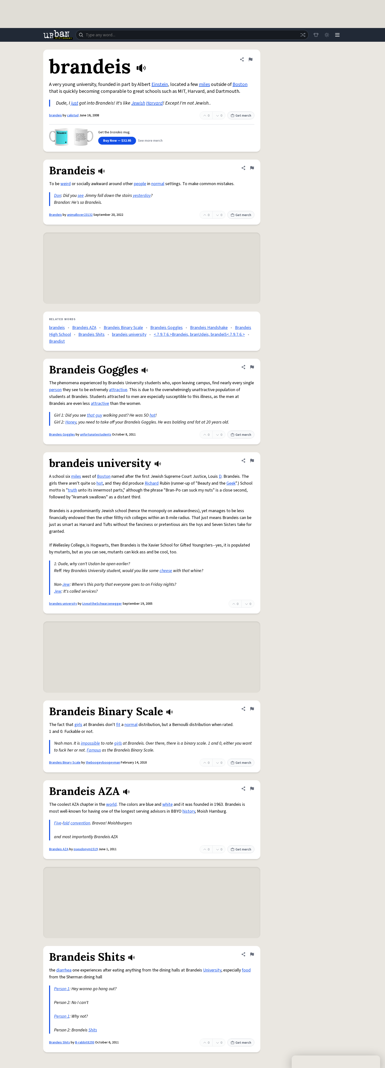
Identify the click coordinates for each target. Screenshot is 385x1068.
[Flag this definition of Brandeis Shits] (252, 954)
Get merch (241, 115)
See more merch (150, 140)
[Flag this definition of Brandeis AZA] (252, 789)
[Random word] (302, 35)
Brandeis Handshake (209, 328)
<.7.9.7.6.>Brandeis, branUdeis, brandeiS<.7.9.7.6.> (199, 334)
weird (65, 184)
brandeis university (129, 334)
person (55, 390)
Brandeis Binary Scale (123, 328)
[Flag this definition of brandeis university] (252, 461)
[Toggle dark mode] (326, 34)
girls (78, 725)
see (81, 195)
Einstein (159, 84)
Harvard (154, 103)
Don (57, 195)
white (167, 804)
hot (152, 415)
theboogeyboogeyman (103, 762)
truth (72, 490)
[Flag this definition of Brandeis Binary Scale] (252, 709)
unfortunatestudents (95, 434)
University (212, 970)
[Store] (315, 34)
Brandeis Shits (91, 334)
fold (66, 823)
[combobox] (192, 35)
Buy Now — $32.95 (117, 140)
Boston (240, 84)
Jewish (138, 103)
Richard (152, 483)
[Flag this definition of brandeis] (250, 59)
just (74, 103)
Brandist (57, 341)
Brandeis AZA (84, 328)
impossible (90, 743)
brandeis (55, 115)
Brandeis (55, 214)
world (111, 804)
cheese (166, 571)
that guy (94, 415)
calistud (73, 115)
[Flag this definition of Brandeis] (252, 168)
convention (80, 823)
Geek (230, 483)
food (246, 970)
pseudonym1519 (86, 849)
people (140, 184)
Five (57, 823)
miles (204, 84)
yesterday (142, 195)
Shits (92, 1030)
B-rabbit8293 (84, 1042)
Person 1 (61, 989)
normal (157, 184)
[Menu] (337, 34)
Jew (66, 584)
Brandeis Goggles (166, 328)
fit (118, 725)
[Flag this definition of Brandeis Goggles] (252, 367)
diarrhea (63, 970)
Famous (94, 750)
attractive (118, 390)
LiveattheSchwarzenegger (102, 603)
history (188, 811)
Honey (70, 422)
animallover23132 (80, 214)
